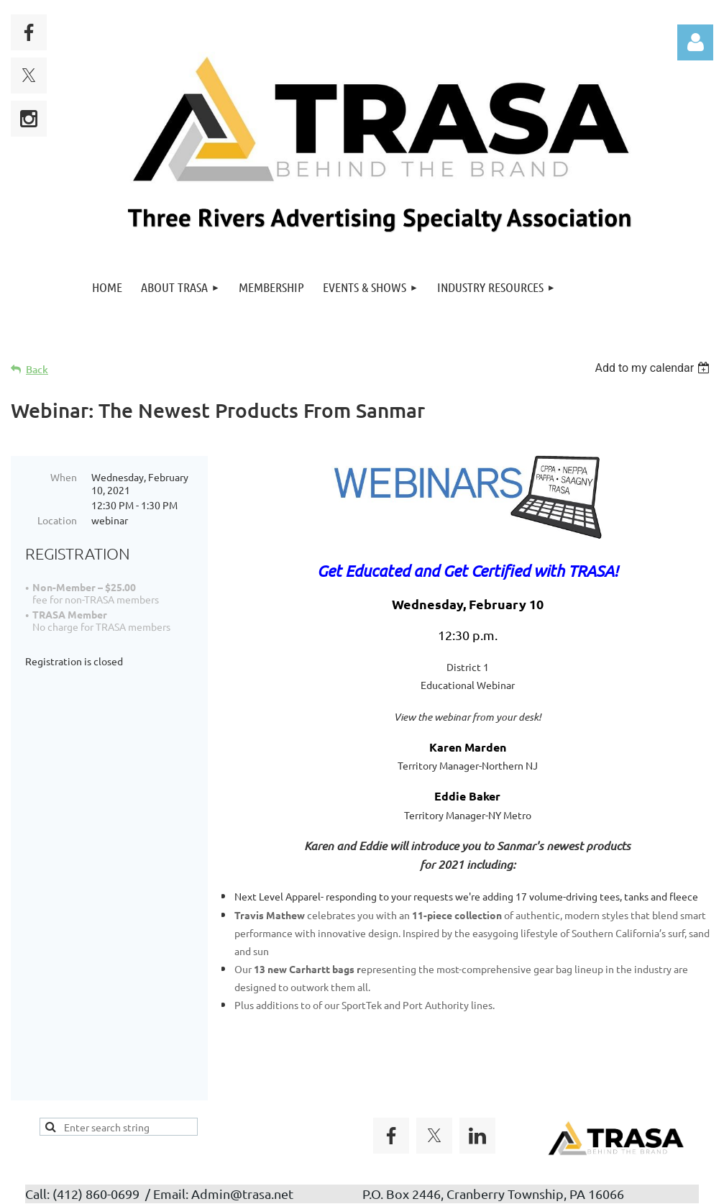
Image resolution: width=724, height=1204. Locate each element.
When (63, 476)
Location (57, 520)
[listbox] (654, 368)
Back (37, 369)
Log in (695, 42)
